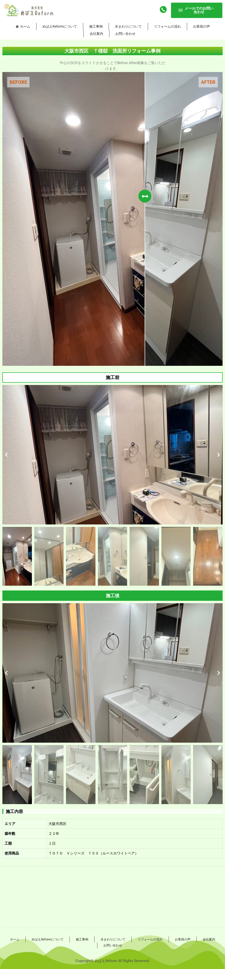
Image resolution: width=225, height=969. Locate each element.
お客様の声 (201, 26)
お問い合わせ (125, 34)
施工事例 (96, 26)
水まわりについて (128, 26)
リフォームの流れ (167, 26)
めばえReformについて (59, 26)
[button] (6, 454)
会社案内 (96, 34)
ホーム (25, 26)
